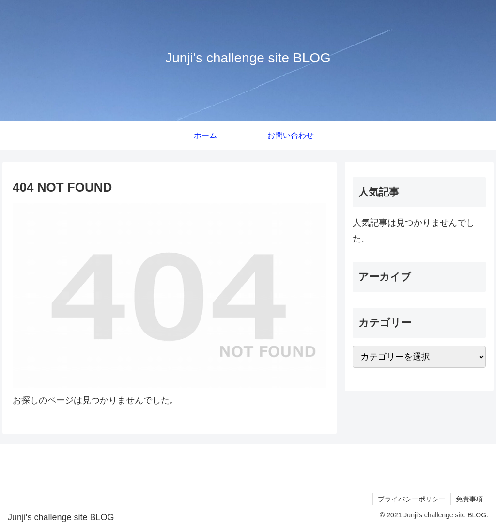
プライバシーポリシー (412, 499)
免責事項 (469, 499)
